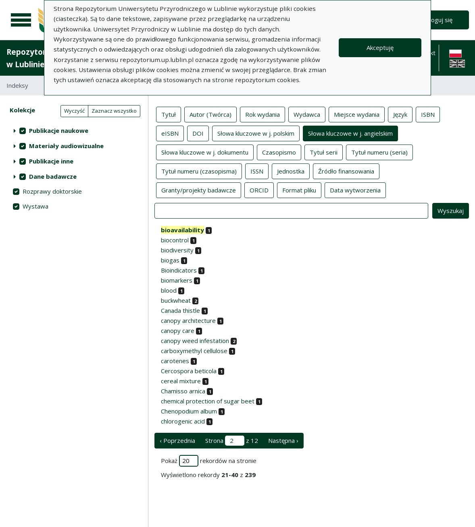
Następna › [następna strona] (283, 440)
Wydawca (307, 114)
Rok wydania (262, 114)
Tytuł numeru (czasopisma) (199, 170)
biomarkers (176, 280)
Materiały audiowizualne (66, 146)
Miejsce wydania (356, 114)
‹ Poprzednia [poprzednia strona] (177, 440)
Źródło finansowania (346, 170)
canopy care (177, 331)
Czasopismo (279, 151)
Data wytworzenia (355, 189)
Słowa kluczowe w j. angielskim (350, 132)
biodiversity (177, 250)
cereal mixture (181, 381)
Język (400, 114)
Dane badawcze (53, 176)
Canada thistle (180, 310)
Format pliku (299, 189)
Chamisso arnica (183, 391)
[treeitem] (74, 130)
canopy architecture (188, 320)
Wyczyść (74, 110)
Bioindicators (179, 270)
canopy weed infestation (195, 341)
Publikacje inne (51, 161)
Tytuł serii (324, 151)
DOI (198, 132)
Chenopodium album (189, 411)
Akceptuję (380, 47)
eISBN (170, 132)
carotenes (175, 361)
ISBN (428, 114)
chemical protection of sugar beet (207, 401)
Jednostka (290, 170)
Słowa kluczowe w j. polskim (255, 132)
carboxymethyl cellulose (194, 351)
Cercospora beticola (189, 371)
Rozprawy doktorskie (52, 191)
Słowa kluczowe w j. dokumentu (204, 151)
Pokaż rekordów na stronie (208, 461)
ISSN (256, 170)
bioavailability (182, 230)
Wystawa (35, 206)
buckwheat (176, 300)
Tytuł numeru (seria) (379, 151)
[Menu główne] (21, 20)
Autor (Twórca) (210, 114)
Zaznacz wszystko (114, 110)
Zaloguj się (437, 20)
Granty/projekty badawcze (198, 189)
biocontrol (175, 240)
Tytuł (168, 114)
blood (169, 290)
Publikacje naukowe (58, 130)
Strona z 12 (231, 441)
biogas (170, 260)
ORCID (259, 189)
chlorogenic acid (183, 421)
